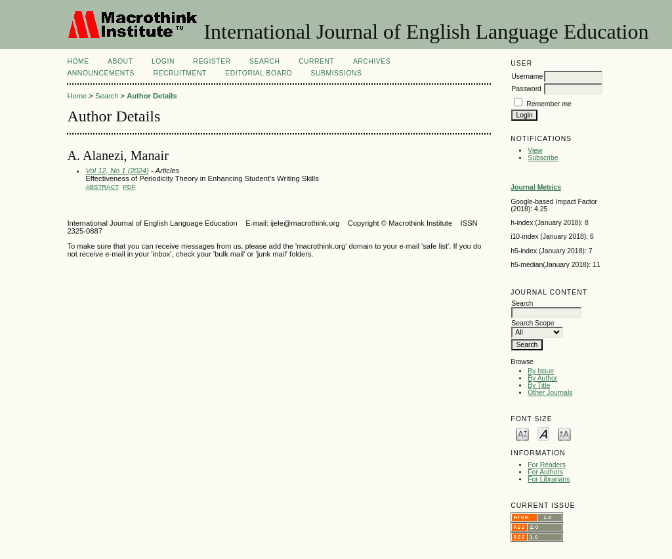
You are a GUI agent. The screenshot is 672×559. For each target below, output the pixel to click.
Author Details (152, 96)
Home (78, 61)
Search (264, 61)
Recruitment (179, 73)
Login (163, 61)
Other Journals (550, 392)
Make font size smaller (522, 433)
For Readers (547, 464)
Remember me (549, 104)
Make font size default (543, 433)
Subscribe (543, 157)
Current (316, 61)
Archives (371, 61)
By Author (542, 378)
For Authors (545, 472)
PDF (129, 186)
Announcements (101, 73)
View (535, 150)
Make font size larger (564, 433)
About (120, 61)
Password (526, 89)
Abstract (102, 186)
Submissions (336, 73)
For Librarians (549, 479)
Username (527, 76)
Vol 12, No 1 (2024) (117, 171)
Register (211, 61)
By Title (539, 385)
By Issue (541, 371)
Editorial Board (258, 73)
